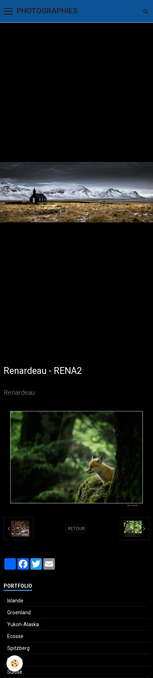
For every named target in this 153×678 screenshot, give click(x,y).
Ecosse (15, 636)
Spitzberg (18, 648)
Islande (15, 601)
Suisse (14, 672)
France (15, 660)
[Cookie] (14, 663)
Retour (76, 528)
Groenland (19, 612)
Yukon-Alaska (23, 624)
